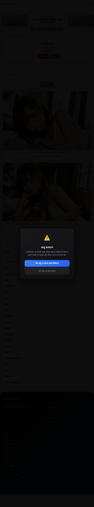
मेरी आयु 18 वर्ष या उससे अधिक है (46, 263)
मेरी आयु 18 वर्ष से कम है (47, 271)
